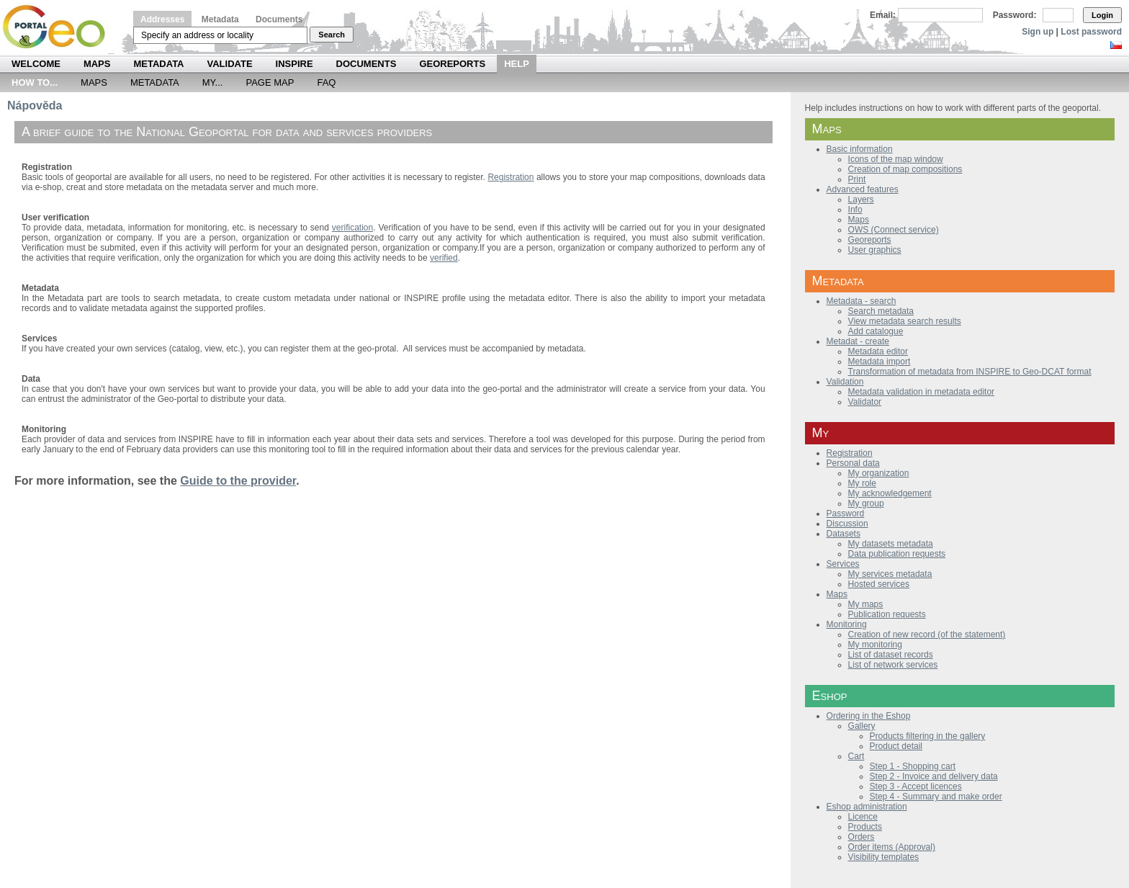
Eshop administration (867, 807)
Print (857, 179)
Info (855, 210)
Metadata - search (861, 301)
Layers (861, 199)
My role (862, 483)
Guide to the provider (238, 481)
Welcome (36, 63)
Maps (97, 63)
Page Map (270, 82)
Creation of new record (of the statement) (927, 634)
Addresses (162, 19)
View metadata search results (904, 321)
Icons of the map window (895, 159)
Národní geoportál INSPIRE (59, 27)
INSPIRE (294, 63)
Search (331, 34)
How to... (35, 82)
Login (1102, 15)
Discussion (847, 524)
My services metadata (890, 574)
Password (846, 513)
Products (865, 827)
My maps (865, 604)
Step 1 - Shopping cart (912, 766)
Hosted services (878, 584)
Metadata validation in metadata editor (921, 392)
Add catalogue (876, 331)
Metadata (220, 19)
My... (212, 82)
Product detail (896, 746)
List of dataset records (890, 655)
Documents (279, 19)
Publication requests (887, 614)
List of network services (893, 665)
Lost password (1091, 32)
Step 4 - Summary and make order (936, 796)
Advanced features (863, 189)
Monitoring (847, 624)
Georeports (452, 63)
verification (352, 228)
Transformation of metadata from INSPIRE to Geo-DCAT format (970, 372)
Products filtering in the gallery (928, 736)
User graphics (874, 250)
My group (866, 503)
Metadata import (879, 361)
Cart (856, 756)
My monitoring (875, 645)
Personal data (853, 463)
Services (843, 564)
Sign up (1037, 32)
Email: (883, 15)
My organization (878, 473)
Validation (845, 382)
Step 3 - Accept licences (916, 786)
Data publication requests (896, 554)
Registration (850, 453)
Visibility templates (883, 857)
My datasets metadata (890, 544)
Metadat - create (858, 341)
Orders (861, 837)
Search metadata (881, 311)
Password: (1015, 15)
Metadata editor (878, 351)
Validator (864, 402)
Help (516, 63)
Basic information (860, 149)
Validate (230, 63)
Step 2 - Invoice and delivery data (934, 776)
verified (444, 258)
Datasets (843, 534)
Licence (863, 817)
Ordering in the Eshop (869, 716)
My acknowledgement (890, 493)
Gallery (862, 726)
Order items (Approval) (891, 847)
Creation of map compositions (905, 169)
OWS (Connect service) (893, 230)
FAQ (326, 82)
